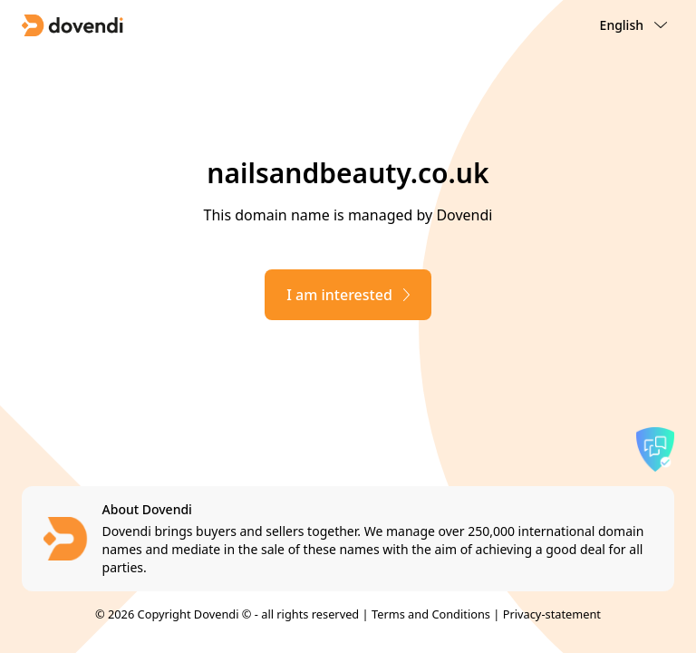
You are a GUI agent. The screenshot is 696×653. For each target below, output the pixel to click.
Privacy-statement (552, 614)
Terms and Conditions (431, 614)
